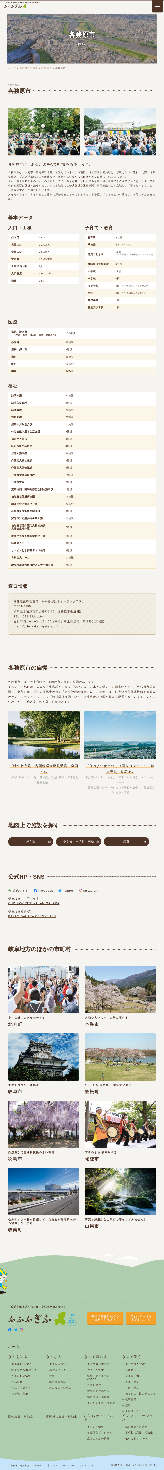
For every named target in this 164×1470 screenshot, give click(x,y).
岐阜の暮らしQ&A (136, 1438)
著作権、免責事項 (20, 1465)
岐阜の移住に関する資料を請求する (105, 1318)
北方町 (15, 1024)
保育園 (30, 841)
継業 (128, 1405)
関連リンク (40, 1465)
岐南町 (15, 1229)
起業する (130, 1370)
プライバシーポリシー (62, 1465)
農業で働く (132, 1381)
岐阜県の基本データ (23, 1370)
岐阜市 (15, 1091)
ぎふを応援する (21, 1387)
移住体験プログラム (99, 1432)
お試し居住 (94, 1385)
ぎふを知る (18, 1357)
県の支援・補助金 (98, 1396)
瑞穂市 (92, 1158)
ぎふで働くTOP (135, 1364)
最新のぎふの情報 (98, 1438)
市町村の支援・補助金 (101, 1402)
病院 (126, 841)
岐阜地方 (46, 68)
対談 (52, 1375)
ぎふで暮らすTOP (98, 1364)
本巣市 (92, 1024)
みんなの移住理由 (60, 1387)
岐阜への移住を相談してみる (141, 1318)
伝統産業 (130, 1399)
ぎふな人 (54, 1357)
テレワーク (132, 1411)
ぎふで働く (132, 1357)
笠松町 (92, 1091)
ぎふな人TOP (57, 1364)
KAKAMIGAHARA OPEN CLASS (32, 916)
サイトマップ (86, 1465)
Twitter (65, 890)
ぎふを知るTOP (21, 1364)
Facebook (43, 890)
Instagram (88, 890)
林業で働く (132, 1387)
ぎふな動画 (18, 1381)
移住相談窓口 (57, 1381)
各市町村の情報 (29, 68)
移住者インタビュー (61, 1370)
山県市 (92, 1226)
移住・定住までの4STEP (98, 1377)
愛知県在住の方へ (98, 1391)
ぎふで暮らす (95, 1357)
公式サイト (18, 890)
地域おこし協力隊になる (140, 1393)
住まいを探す (95, 1370)
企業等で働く (133, 1375)
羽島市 (15, 1158)
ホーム (12, 68)
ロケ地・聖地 (19, 1393)
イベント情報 (95, 1426)
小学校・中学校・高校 (78, 841)
